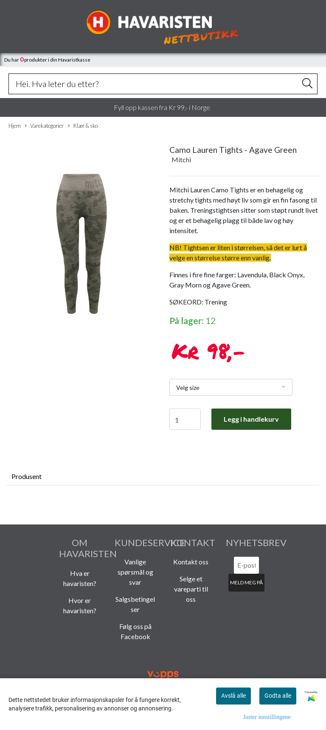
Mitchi (181, 159)
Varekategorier (44, 126)
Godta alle (277, 695)
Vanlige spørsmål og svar (135, 572)
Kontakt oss (190, 562)
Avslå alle (233, 695)
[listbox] (230, 387)
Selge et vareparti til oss (191, 589)
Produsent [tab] (26, 476)
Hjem (14, 125)
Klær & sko (83, 126)
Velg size (188, 387)
